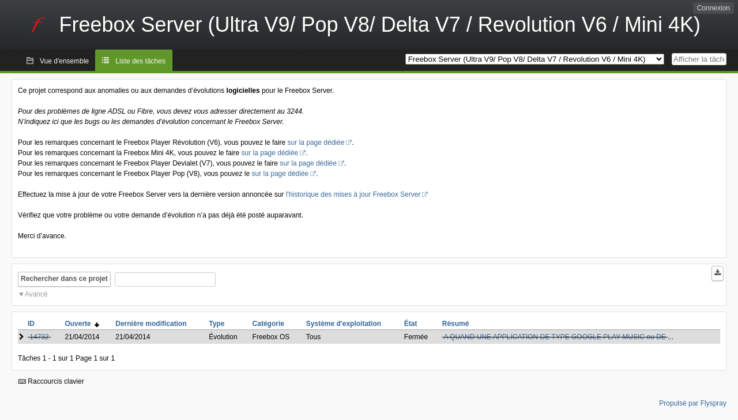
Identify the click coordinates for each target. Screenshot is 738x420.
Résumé (455, 324)
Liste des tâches (140, 61)
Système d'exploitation (343, 324)
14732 (38, 337)
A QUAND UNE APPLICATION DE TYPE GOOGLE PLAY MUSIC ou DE (554, 337)
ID (31, 324)
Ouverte (82, 324)
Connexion (713, 8)
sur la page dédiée (316, 142)
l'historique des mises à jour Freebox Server (353, 194)
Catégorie (268, 324)
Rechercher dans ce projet (64, 279)
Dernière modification (150, 324)
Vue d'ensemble (64, 61)
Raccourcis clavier (51, 381)
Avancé (36, 294)
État (410, 324)
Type (216, 324)
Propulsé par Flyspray (692, 403)
